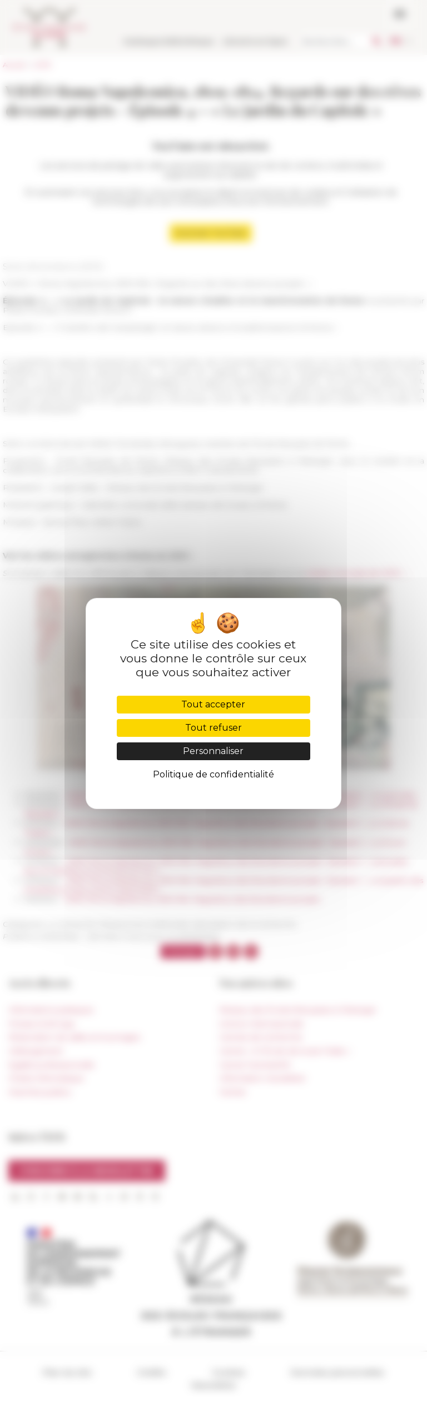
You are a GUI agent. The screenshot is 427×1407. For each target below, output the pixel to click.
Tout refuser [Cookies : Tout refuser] (213, 727)
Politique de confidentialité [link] (213, 774)
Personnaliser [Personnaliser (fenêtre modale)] (213, 751)
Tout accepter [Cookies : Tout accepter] (213, 704)
